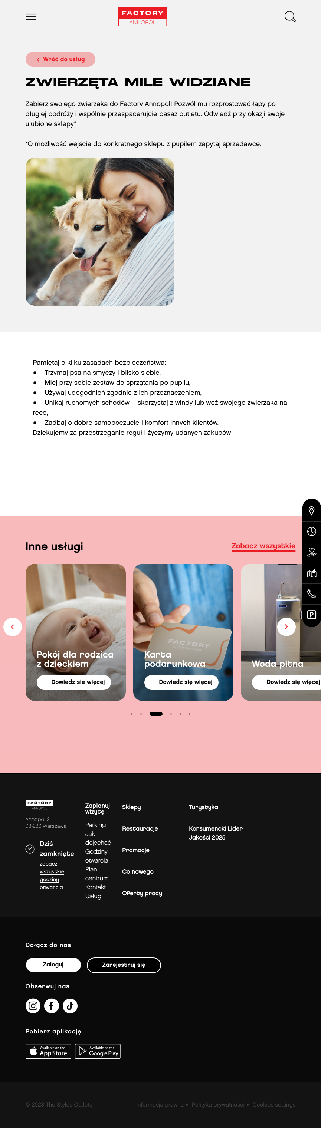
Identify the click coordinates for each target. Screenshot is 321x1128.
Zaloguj (53, 964)
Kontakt (95, 887)
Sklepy (131, 807)
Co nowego (138, 872)
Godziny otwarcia (96, 856)
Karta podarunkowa (175, 660)
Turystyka (203, 807)
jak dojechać (98, 838)
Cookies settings (273, 1105)
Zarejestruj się (123, 965)
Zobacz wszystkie (263, 546)
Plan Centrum (97, 874)
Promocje (135, 850)
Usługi (93, 896)
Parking (95, 825)
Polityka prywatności (218, 1105)
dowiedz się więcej (78, 682)
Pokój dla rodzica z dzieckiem (75, 660)
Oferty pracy (142, 893)
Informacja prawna (160, 1105)
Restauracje (140, 829)
